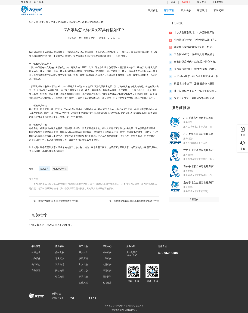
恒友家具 (44, 168)
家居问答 (219, 10)
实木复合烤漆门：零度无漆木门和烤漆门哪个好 (200, 69)
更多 (72, 298)
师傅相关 (107, 270)
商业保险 (35, 270)
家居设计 (202, 10)
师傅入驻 (59, 252)
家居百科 (169, 10)
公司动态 (83, 270)
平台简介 (83, 252)
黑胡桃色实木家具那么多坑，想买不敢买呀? (198, 47)
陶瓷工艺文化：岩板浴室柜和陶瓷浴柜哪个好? (200, 98)
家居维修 (186, 10)
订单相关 (107, 258)
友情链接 (107, 282)
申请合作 (92, 298)
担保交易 (35, 252)
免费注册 (186, 2)
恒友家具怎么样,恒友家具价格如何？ (52, 225)
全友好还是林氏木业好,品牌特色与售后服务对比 (201, 61)
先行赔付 (35, 264)
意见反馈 (59, 258)
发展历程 (83, 258)
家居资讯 (201, 2)
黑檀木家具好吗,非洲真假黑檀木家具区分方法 (136, 201)
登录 (173, 2)
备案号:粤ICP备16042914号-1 (123, 310)
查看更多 (193, 199)
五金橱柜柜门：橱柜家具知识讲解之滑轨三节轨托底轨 (204, 54)
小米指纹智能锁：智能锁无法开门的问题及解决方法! (203, 39)
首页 (41, 22)
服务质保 (35, 258)
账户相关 (107, 252)
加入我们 (83, 264)
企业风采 (83, 282)
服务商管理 (217, 2)
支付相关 (107, 264)
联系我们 (83, 276)
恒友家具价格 (60, 168)
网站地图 (59, 270)
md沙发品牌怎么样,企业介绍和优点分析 (196, 76)
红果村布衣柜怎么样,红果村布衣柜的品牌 (58, 201)
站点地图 (59, 276)
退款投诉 (107, 276)
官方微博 (59, 264)
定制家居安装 (57, 298)
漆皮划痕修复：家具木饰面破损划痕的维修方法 (200, 90)
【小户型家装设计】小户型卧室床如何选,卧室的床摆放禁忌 (207, 32)
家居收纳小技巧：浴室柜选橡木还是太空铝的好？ (202, 83)
